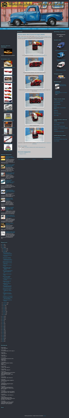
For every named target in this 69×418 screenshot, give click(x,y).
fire (28, 147)
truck (44, 147)
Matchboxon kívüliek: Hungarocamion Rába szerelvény (9, 199)
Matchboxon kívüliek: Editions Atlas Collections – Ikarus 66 (10, 157)
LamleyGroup (57, 91)
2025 (3, 245)
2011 (3, 333)
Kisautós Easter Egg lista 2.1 (53, 28)
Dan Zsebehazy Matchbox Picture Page (60, 139)
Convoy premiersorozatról (10, 82)
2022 (3, 317)
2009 (3, 336)
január (4, 314)
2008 (3, 338)
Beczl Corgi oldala (57, 102)
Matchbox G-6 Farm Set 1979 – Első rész (7, 281)
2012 (3, 332)
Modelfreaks (56, 110)
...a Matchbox (4, 75)
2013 (3, 330)
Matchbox (31, 147)
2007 (3, 339)
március (4, 311)
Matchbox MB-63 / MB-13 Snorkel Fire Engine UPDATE (7, 268)
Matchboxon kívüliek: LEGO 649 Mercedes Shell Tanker (10, 232)
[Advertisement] (8, 36)
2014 (3, 329)
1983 (27, 147)
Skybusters (56, 129)
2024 (3, 247)
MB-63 (37, 147)
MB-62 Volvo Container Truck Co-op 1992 (7, 277)
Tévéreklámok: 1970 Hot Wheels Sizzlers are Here (7, 259)
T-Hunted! (57, 83)
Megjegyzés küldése (22, 153)
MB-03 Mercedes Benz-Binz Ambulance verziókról (9, 68)
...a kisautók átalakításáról (8, 150)
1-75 (25, 147)
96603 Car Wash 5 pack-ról (7, 143)
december (5, 248)
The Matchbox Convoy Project (59, 131)
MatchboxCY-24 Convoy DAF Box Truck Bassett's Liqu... (7, 294)
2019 (3, 322)
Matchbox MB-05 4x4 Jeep (7, 261)
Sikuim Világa (56, 115)
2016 (3, 326)
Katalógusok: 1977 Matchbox (7, 296)
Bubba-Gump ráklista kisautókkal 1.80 (14, 28)
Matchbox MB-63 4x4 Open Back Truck (7, 263)
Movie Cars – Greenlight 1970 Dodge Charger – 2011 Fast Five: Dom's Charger (10, 208)
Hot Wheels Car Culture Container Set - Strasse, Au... (7, 290)
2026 (3, 244)
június (4, 307)
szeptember (5, 302)
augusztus (5, 304)
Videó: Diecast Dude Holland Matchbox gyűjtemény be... (7, 271)
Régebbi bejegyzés (47, 159)
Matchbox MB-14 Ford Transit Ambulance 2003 (7, 253)
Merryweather (41, 147)
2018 (3, 323)
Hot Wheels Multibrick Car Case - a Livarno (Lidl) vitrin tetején (10, 216)
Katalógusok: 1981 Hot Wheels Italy (6, 284)
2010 (3, 335)
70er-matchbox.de (57, 137)
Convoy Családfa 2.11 (26, 28)
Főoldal (4, 28)
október (4, 251)
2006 (3, 341)
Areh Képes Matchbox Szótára (59, 122)
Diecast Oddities (56, 140)
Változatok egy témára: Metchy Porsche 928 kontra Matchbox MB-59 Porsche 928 (10, 191)
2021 (3, 319)
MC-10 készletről (12, 127)
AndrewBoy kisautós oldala (58, 100)
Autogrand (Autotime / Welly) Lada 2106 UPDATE (7, 298)
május (4, 308)
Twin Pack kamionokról (10, 75)
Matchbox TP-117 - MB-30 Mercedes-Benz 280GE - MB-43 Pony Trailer (10, 165)
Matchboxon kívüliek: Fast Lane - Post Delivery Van (10, 173)
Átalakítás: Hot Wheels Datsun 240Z (9, 224)
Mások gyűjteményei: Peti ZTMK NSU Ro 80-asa (7, 286)
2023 (3, 316)
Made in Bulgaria (57, 124)
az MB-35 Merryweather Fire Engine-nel (40, 55)
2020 (3, 320)
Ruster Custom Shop (57, 113)
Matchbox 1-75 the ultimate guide (59, 126)
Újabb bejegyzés (21, 159)
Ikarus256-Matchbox (57, 104)
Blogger (44, 415)
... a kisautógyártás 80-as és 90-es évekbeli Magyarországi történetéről (8, 120)
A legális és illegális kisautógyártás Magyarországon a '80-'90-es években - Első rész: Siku (10, 182)
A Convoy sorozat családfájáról (9, 103)
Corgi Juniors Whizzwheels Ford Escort (7, 256)
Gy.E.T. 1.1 (34, 28)
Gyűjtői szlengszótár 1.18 (42, 28)
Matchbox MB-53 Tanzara (7, 288)
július (4, 305)
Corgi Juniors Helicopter (7, 257)
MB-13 (35, 147)
